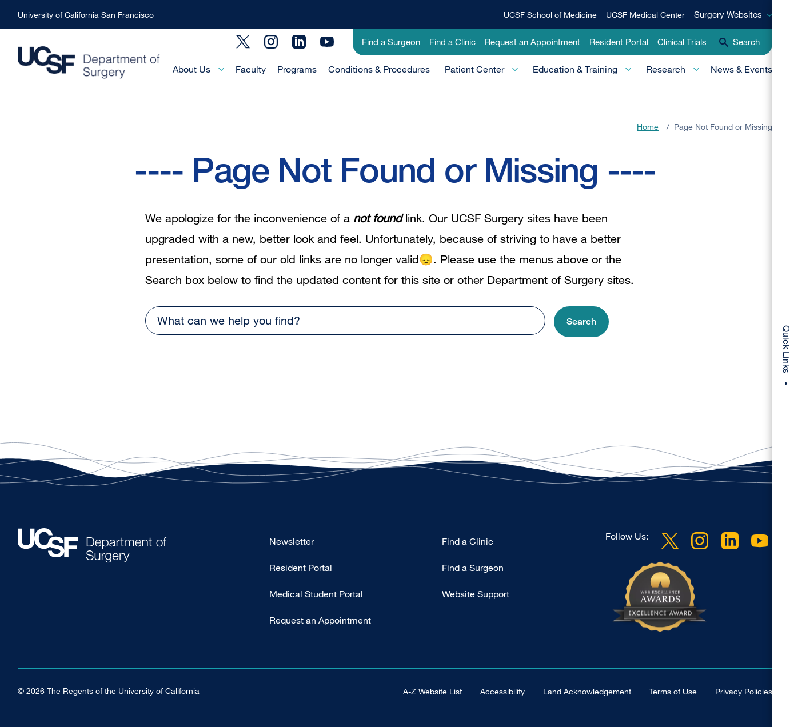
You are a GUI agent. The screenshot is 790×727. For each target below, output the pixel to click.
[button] (581, 322)
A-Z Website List (432, 691)
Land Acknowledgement (587, 691)
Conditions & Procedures (379, 69)
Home (648, 126)
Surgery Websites (728, 14)
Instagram (271, 41)
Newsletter (291, 541)
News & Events (741, 69)
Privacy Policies (743, 691)
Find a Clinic (452, 42)
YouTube (327, 41)
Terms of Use (673, 691)
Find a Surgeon (391, 42)
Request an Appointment (532, 42)
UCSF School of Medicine (550, 14)
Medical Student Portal (316, 594)
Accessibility (502, 691)
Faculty (251, 69)
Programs (297, 69)
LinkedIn (299, 41)
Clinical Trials (682, 42)
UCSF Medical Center (645, 14)
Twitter (243, 41)
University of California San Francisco (86, 14)
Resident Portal (618, 42)
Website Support (475, 594)
